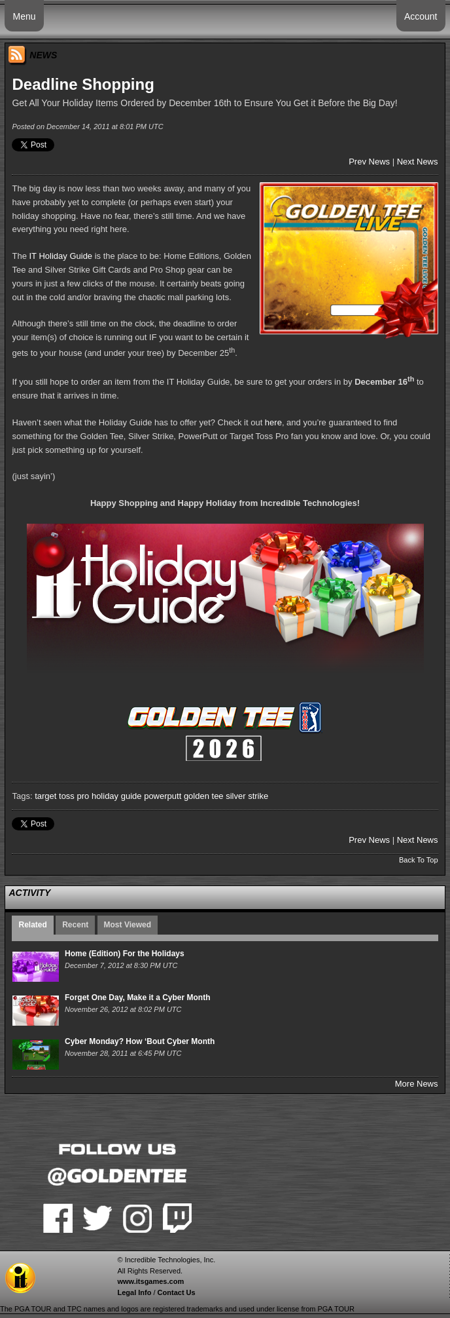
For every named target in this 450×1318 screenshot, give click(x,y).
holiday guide (117, 796)
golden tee (204, 796)
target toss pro (62, 796)
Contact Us (177, 1292)
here (273, 422)
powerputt (162, 796)
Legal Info (134, 1292)
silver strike (247, 796)
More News (416, 1084)
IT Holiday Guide (61, 256)
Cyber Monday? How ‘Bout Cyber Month (140, 1041)
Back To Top (418, 860)
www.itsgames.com (150, 1281)
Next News (417, 161)
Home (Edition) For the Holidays (124, 953)
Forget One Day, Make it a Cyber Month (137, 997)
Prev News (369, 161)
